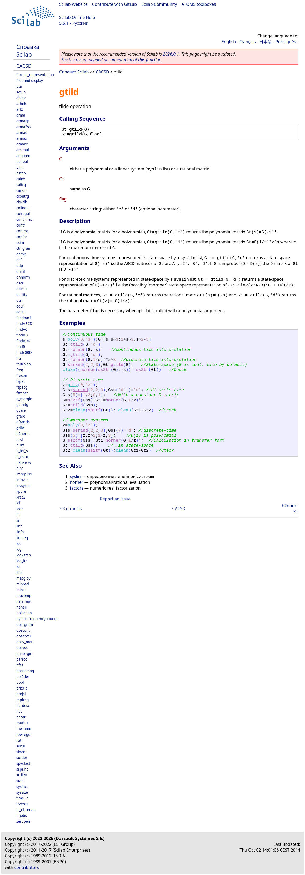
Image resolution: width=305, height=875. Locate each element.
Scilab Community (159, 4)
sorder (21, 757)
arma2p (22, 120)
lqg (19, 549)
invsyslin (23, 485)
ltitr (19, 572)
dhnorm (23, 277)
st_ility (21, 774)
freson (21, 375)
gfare (20, 416)
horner (78, 350)
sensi (20, 745)
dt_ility (21, 294)
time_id (22, 798)
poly (73, 339)
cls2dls (22, 201)
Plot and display (29, 80)
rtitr (19, 740)
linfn (20, 531)
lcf (18, 502)
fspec (20, 381)
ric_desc (23, 705)
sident (21, 751)
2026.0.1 (171, 54)
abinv (21, 97)
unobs (21, 815)
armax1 (22, 144)
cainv (20, 178)
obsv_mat (24, 641)
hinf (19, 468)
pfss (19, 664)
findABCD (24, 323)
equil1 (21, 311)
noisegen (24, 612)
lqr (18, 566)
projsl (21, 693)
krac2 (21, 497)
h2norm (23, 433)
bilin (19, 167)
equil (20, 306)
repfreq (22, 699)
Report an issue (115, 499)
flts (19, 358)
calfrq (21, 184)
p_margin (24, 653)
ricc (19, 711)
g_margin (24, 398)
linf (19, 526)
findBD (22, 335)
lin (18, 520)
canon (21, 190)
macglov (23, 578)
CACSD (24, 65)
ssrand (75, 365)
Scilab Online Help (77, 17)
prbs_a (22, 688)
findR (20, 346)
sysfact (22, 786)
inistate (22, 479)
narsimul (23, 601)
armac (21, 132)
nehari (21, 607)
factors (76, 488)
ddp (19, 265)
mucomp (23, 595)
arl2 (19, 109)
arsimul (22, 149)
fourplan (23, 363)
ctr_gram (23, 248)
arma (20, 115)
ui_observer (26, 809)
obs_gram (24, 624)
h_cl (19, 439)
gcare (21, 410)
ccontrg (22, 196)
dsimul (22, 288)
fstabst (22, 392)
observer (23, 635)
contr (20, 225)
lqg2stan (23, 554)
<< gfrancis (71, 508)
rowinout (23, 728)
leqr (19, 508)
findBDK (23, 340)
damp (21, 254)
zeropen (23, 821)
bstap (21, 172)
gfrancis (23, 421)
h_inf (20, 444)
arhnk (21, 103)
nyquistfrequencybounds (37, 618)
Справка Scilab (27, 50)
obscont (23, 630)
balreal (22, 161)
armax (21, 138)
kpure (21, 491)
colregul (23, 213)
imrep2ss (24, 473)
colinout (23, 207)
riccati (21, 717)
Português (286, 41)
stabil (20, 780)
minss (21, 589)
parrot (21, 659)
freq (19, 369)
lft (18, 514)
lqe (19, 543)
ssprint (22, 769)
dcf (19, 259)
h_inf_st (22, 450)
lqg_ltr (21, 560)
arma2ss (23, 126)
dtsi (19, 300)
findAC (21, 329)
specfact (23, 763)
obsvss (22, 647)
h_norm (22, 456)
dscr (19, 282)
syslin (21, 91)
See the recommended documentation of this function (111, 60)
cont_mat (24, 219)
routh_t (22, 722)
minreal (22, 583)
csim (20, 242)
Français (247, 41)
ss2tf (104, 370)
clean (69, 370)
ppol (20, 682)
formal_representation (35, 74)
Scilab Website (73, 4)
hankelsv (23, 462)
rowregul (23, 734)
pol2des (22, 676)
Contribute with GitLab (114, 4)
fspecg (21, 387)
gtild (20, 427)
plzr (19, 86)
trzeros (22, 803)
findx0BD (24, 352)
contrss (22, 230)
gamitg (22, 404)
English (229, 41)
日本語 (265, 41)
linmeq (22, 537)
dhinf (20, 271)
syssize (22, 792)
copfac (21, 236)
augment (24, 155)
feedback (24, 317)
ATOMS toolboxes (199, 4)
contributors (26, 867)
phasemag (25, 670)
